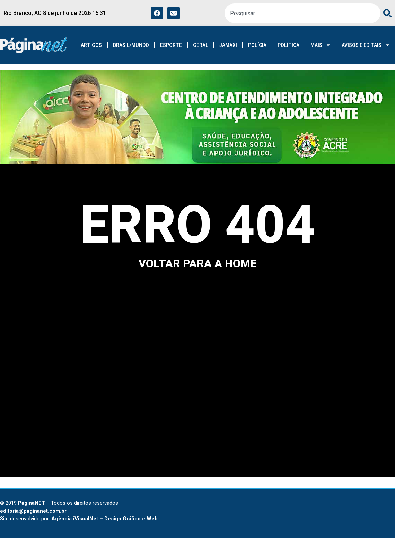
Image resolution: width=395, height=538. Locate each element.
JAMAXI (228, 45)
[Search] (386, 13)
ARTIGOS (91, 45)
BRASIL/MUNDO (131, 45)
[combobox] (302, 13)
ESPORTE (171, 45)
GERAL (200, 45)
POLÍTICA (288, 45)
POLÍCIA (257, 45)
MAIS (320, 45)
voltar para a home (197, 263)
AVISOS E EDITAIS (366, 45)
